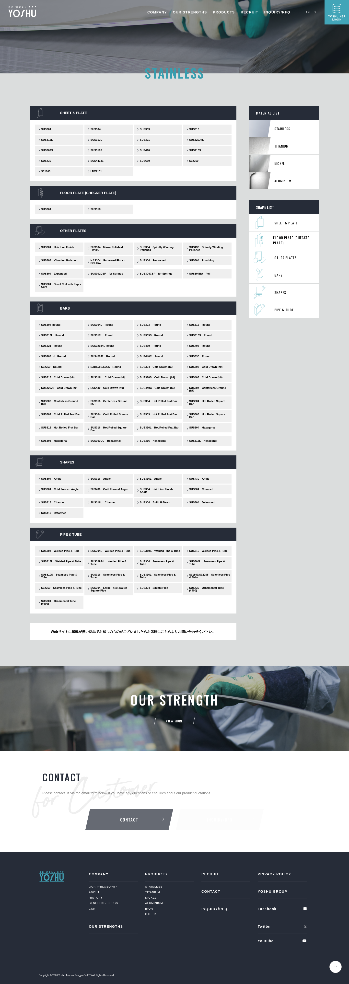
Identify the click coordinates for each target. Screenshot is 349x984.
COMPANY (157, 12)
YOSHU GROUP (272, 891)
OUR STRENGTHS (190, 12)
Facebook (267, 909)
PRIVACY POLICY (274, 874)
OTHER (150, 914)
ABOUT (94, 892)
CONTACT (210, 891)
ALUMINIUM (154, 903)
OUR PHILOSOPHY (103, 886)
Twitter (264, 926)
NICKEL (151, 897)
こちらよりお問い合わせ (179, 632)
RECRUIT (249, 12)
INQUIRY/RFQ (277, 12)
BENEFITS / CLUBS (103, 903)
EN (307, 12)
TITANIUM (152, 892)
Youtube (266, 941)
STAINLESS (154, 886)
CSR (92, 908)
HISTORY (96, 897)
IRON (149, 908)
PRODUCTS (224, 12)
